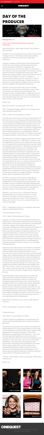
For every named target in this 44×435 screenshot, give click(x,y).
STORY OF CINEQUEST (14, 390)
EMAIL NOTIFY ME (36, 416)
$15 (32, 106)
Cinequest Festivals (7, 1)
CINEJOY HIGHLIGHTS (35, 390)
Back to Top (6, 102)
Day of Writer (34, 48)
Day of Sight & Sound (22, 48)
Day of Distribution (8, 48)
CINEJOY (18, 416)
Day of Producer (7, 50)
